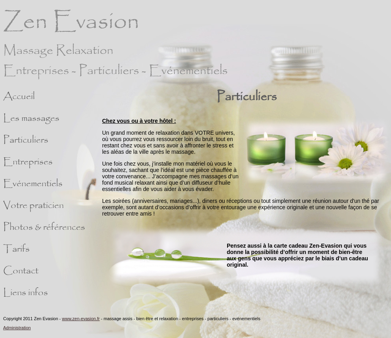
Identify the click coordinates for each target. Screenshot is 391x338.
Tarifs (16, 249)
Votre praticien (33, 205)
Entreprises (28, 162)
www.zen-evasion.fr (81, 318)
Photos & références (44, 227)
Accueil (19, 96)
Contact (20, 271)
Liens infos (25, 292)
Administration (17, 327)
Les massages (31, 118)
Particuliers (25, 140)
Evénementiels (33, 183)
